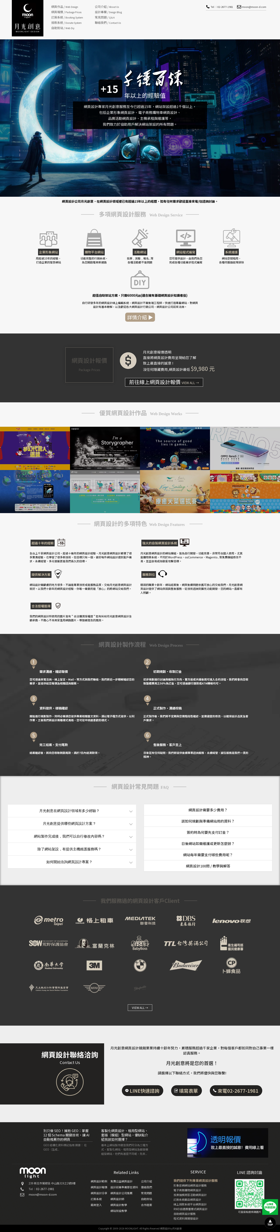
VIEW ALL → (140, 1008)
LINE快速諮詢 (144, 1094)
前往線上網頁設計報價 (164, 381)
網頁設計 (165, 1228)
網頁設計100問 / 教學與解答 (208, 865)
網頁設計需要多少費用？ (208, 809)
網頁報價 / (66, 12)
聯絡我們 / (108, 22)
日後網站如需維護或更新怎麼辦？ (208, 843)
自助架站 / (62, 28)
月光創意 (177, 1228)
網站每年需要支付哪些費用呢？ (208, 854)
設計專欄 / (108, 12)
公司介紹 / (107, 7)
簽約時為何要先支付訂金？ (208, 832)
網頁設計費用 (164, 357)
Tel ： (222, 7)
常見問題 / (105, 17)
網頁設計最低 (179, 369)
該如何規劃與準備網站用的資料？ (208, 821)
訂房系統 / (67, 17)
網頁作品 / (64, 7)
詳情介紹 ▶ (144, 317)
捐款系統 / (66, 22)
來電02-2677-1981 (238, 1094)
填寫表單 (188, 1094)
